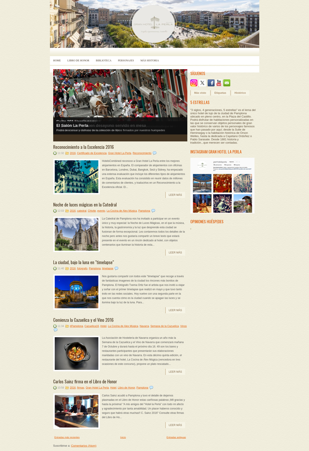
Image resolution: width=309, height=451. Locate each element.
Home (57, 60)
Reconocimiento (142, 153)
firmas (80, 387)
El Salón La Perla (72, 125)
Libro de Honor (78, 60)
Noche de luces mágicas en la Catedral (85, 204)
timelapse (107, 268)
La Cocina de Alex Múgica (122, 210)
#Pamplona (76, 326)
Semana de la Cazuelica (164, 326)
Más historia (149, 60)
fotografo (82, 268)
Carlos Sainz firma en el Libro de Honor (85, 381)
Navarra (144, 326)
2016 (73, 153)
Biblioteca (103, 60)
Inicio (123, 437)
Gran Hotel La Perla (119, 153)
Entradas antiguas (176, 437)
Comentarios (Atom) (83, 445)
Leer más (175, 194)
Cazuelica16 (92, 326)
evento (101, 210)
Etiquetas (220, 92)
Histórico (240, 92)
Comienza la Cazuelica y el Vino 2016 (83, 320)
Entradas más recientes (67, 437)
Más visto (200, 92)
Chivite (92, 210)
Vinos (183, 326)
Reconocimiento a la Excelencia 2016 (83, 147)
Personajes (126, 60)
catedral (82, 210)
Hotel (103, 326)
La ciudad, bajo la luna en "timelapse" (83, 262)
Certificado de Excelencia (92, 153)
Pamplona (144, 210)
